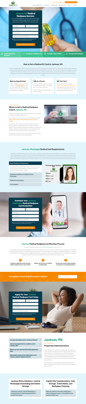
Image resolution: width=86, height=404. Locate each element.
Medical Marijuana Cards (38, 5)
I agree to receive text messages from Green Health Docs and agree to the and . (25, 40)
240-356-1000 (20, 86)
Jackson (11, 121)
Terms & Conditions (21, 40)
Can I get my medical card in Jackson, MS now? (23, 340)
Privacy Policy (29, 40)
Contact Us (75, 5)
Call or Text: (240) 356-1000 (58, 2)
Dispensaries (46, 5)
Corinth (14, 120)
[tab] (25, 163)
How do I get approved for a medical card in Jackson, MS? (22, 345)
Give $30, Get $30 (54, 5)
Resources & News (62, 5)
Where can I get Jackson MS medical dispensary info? (24, 351)
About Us (69, 5)
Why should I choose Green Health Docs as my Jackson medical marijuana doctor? (23, 356)
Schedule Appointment (71, 2)
